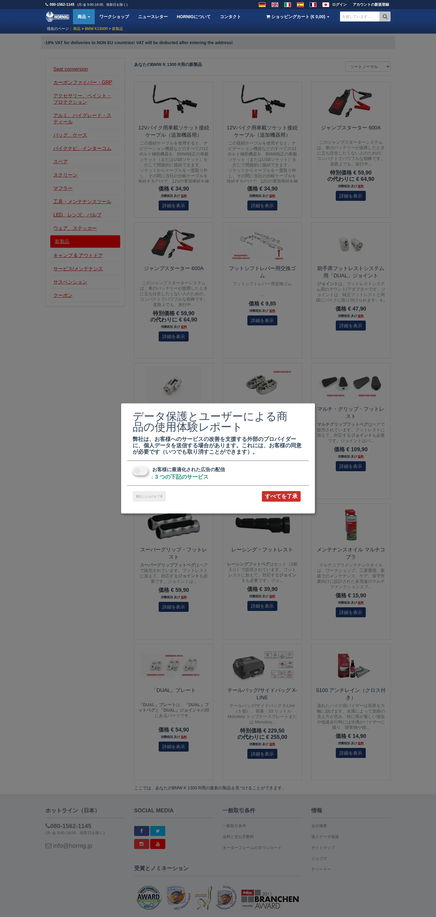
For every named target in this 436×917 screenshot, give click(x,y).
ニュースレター (153, 16)
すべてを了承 (281, 496)
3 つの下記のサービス (180, 477)
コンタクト (230, 16)
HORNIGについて (194, 16)
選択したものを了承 (149, 496)
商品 (84, 16)
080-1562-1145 (62, 4)
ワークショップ (114, 16)
